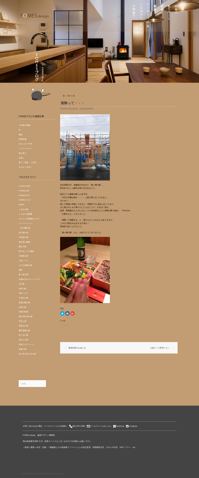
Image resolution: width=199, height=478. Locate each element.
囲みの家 (22, 246)
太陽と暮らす (155, 7)
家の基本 (162, 4)
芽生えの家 (23, 339)
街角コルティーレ (26, 344)
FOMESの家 (148, 12)
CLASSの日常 (24, 186)
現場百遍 (22, 139)
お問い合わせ (134, 9)
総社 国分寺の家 (26, 316)
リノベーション (25, 223)
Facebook (118, 426)
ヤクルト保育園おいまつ (29, 218)
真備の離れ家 (24, 302)
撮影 (21, 134)
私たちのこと (169, 11)
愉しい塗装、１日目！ (28, 162)
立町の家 (22, 307)
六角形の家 (23, 237)
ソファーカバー (25, 148)
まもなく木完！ (25, 167)
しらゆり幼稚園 (25, 214)
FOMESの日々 (25, 195)
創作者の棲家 (24, 242)
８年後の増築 (24, 125)
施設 (21, 270)
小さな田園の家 (25, 265)
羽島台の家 (23, 326)
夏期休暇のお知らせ (77, 348)
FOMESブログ (141, 16)
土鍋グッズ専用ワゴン (159, 348)
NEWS (21, 204)
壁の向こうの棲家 (26, 251)
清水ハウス (23, 293)
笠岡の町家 (23, 311)
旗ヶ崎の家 (69, 96)
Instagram (133, 426)
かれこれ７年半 (25, 144)
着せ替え (22, 153)
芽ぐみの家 (23, 335)
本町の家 (22, 288)
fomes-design (86, 108)
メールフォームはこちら (100, 426)
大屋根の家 (23, 256)
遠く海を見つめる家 (27, 354)
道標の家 (22, 349)
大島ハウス (23, 260)
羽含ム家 (22, 321)
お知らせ (176, 7)
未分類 (21, 284)
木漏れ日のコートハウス (29, 279)
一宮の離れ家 (24, 228)
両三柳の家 (23, 232)
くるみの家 (23, 209)
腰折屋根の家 (24, 330)
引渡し (21, 158)
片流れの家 (23, 298)
